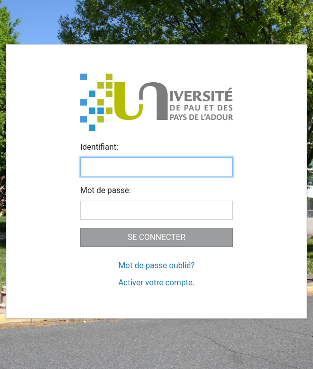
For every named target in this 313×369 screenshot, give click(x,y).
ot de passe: (105, 190)
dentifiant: (99, 147)
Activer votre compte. (156, 282)
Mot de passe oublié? (156, 265)
